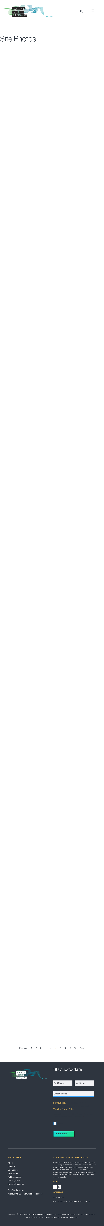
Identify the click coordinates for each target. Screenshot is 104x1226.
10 (75, 1048)
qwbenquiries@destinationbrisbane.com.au (71, 1201)
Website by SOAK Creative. (69, 1217)
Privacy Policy (59, 1103)
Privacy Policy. (56, 1217)
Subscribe (62, 1134)
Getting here (14, 1180)
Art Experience (14, 1177)
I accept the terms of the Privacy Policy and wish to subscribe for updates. (73, 1115)
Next (82, 1048)
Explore (11, 1166)
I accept (60, 1123)
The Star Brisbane (16, 1190)
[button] (81, 11)
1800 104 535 (58, 1197)
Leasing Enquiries (16, 1184)
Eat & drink (12, 1170)
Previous (23, 1048)
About (11, 1163)
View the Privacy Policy (63, 1109)
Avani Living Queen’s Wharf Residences (25, 1194)
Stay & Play (13, 1173)
